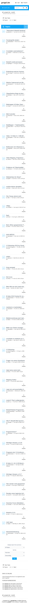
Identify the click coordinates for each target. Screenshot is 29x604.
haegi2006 (10, 148)
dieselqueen (10, 84)
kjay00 (9, 178)
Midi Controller (10, 114)
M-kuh (9, 188)
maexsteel (10, 308)
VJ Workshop (10, 349)
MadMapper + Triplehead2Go (15, 125)
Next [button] (15, 20)
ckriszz (9, 278)
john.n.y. (9, 401)
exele (9, 226)
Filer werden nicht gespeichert (15, 484)
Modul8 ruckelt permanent (14, 62)
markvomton (10, 390)
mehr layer (9, 522)
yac (8, 288)
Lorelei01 (10, 207)
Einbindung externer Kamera (15, 71)
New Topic (6, 18)
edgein (9, 523)
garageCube (5, 2)
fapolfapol (10, 63)
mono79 (9, 494)
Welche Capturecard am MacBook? (17, 82)
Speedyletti (10, 137)
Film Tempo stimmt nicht (13, 196)
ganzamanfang (11, 411)
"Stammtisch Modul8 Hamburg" (16, 30)
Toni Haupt (10, 73)
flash (7, 215)
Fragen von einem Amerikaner (15, 360)
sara (8, 475)
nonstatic (10, 422)
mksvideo (10, 340)
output (8, 256)
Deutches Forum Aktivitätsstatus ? (16, 503)
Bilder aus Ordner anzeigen (14, 327)
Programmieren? (11, 432)
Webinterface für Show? (13, 177)
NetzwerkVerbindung (12, 532)
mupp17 (9, 105)
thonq (9, 371)
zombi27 (9, 52)
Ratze (9, 268)
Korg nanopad (10, 267)
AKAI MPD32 (10, 234)
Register (24, 2)
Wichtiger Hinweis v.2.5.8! (14, 443)
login (17, 2)
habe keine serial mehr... (13, 370)
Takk (9, 197)
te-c (8, 381)
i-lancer (9, 159)
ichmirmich (10, 115)
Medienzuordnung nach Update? (16, 318)
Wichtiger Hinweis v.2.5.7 (14, 474)
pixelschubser (11, 297)
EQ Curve (9, 277)
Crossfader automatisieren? (14, 51)
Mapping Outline (11, 380)
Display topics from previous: (14, 546)
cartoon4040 (10, 533)
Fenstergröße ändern (12, 40)
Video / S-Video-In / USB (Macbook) (17, 136)
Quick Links (6, 7)
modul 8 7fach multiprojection (15, 400)
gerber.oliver (10, 126)
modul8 (13, 12)
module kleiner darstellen (14, 186)
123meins (10, 168)
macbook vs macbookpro (14, 307)
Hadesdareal (10, 41)
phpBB (9, 601)
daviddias (10, 95)
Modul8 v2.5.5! (10, 512)
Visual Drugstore (11, 247)
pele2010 (10, 32)
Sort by (14, 551)
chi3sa (9, 362)
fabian (9, 319)
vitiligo (8, 206)
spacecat (10, 258)
